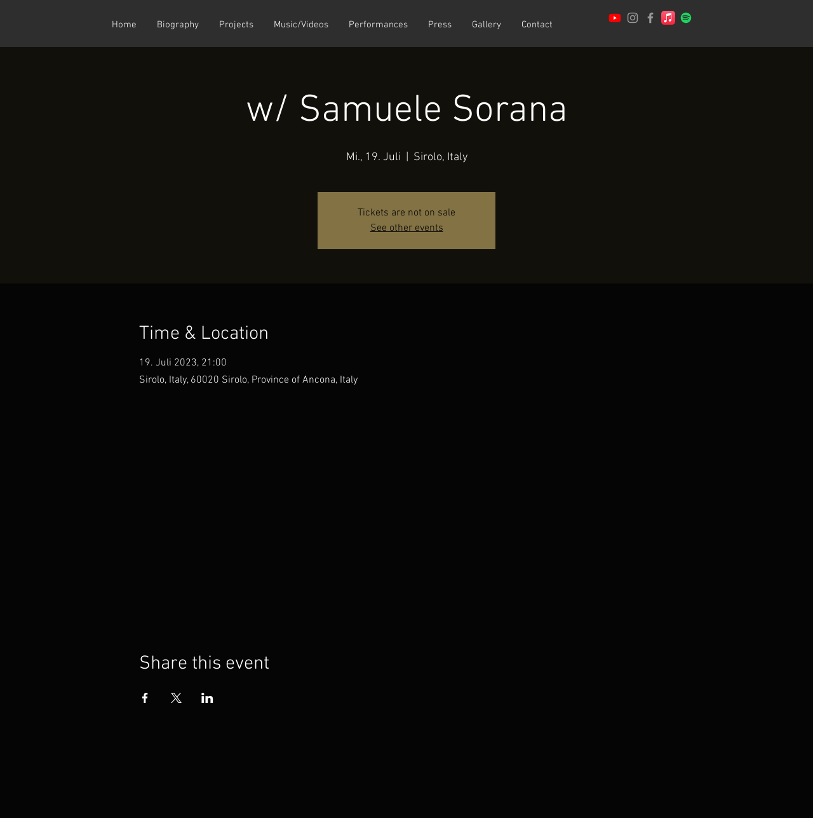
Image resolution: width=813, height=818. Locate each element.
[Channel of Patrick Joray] (615, 18)
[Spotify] (686, 18)
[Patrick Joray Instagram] (633, 18)
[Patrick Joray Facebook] (650, 18)
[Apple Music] (668, 18)
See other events (406, 228)
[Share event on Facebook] (145, 698)
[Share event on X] (176, 698)
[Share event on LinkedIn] (207, 698)
